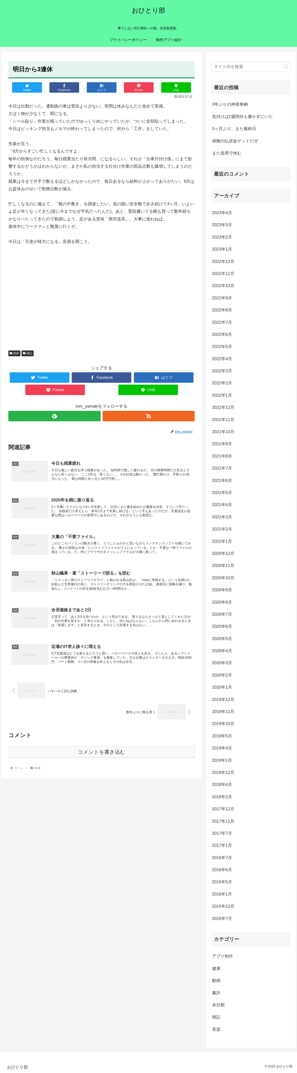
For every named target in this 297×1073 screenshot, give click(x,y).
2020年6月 (222, 626)
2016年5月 (222, 882)
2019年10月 (223, 723)
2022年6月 (222, 334)
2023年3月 (222, 224)
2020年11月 (223, 565)
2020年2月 (222, 675)
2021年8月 (222, 456)
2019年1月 (222, 760)
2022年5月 (222, 346)
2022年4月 (222, 359)
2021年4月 (222, 504)
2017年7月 (222, 833)
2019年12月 (223, 699)
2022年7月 (222, 322)
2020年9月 (222, 590)
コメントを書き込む (101, 755)
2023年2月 (222, 237)
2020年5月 (222, 638)
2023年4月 (222, 212)
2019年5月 (222, 736)
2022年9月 (222, 298)
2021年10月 (223, 431)
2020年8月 (222, 602)
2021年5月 (222, 492)
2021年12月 (223, 407)
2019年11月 (223, 711)
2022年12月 (223, 261)
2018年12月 (223, 772)
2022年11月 (223, 273)
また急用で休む (226, 153)
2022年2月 (222, 383)
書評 (216, 993)
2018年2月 (222, 797)
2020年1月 (222, 687)
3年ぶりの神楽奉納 (230, 104)
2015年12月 (223, 906)
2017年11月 (223, 821)
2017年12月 (223, 809)
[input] (251, 67)
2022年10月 (223, 285)
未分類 (218, 1005)
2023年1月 (222, 249)
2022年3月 (222, 371)
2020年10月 (223, 578)
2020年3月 (222, 663)
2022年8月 (222, 310)
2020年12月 (223, 553)
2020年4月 (222, 650)
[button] (286, 66)
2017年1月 (222, 845)
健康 (216, 968)
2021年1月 (222, 541)
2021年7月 (222, 468)
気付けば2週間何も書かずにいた (242, 116)
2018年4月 (222, 784)
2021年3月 (222, 517)
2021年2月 (222, 529)
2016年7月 (222, 857)
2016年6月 (222, 869)
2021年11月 (223, 419)
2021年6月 (222, 480)
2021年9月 (222, 444)
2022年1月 (222, 395)
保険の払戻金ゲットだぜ (235, 141)
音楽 (216, 1029)
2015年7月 (222, 918)
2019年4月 (222, 748)
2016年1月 (222, 894)
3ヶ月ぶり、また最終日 (234, 128)
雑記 (27, 353)
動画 (14, 353)
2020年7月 (222, 614)
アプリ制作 (222, 956)
